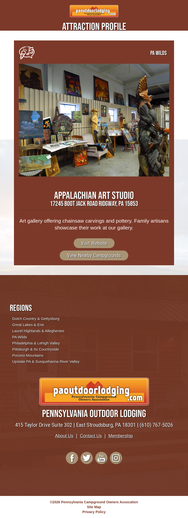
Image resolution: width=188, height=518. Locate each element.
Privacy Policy (94, 512)
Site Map (94, 507)
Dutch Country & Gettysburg (35, 318)
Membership (120, 435)
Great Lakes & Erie (28, 325)
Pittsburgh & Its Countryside (35, 349)
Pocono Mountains (27, 355)
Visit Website (94, 243)
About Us (64, 435)
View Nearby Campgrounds (94, 255)
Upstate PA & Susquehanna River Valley (46, 361)
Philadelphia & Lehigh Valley (36, 343)
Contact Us (91, 435)
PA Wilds (19, 337)
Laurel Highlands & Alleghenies (38, 331)
